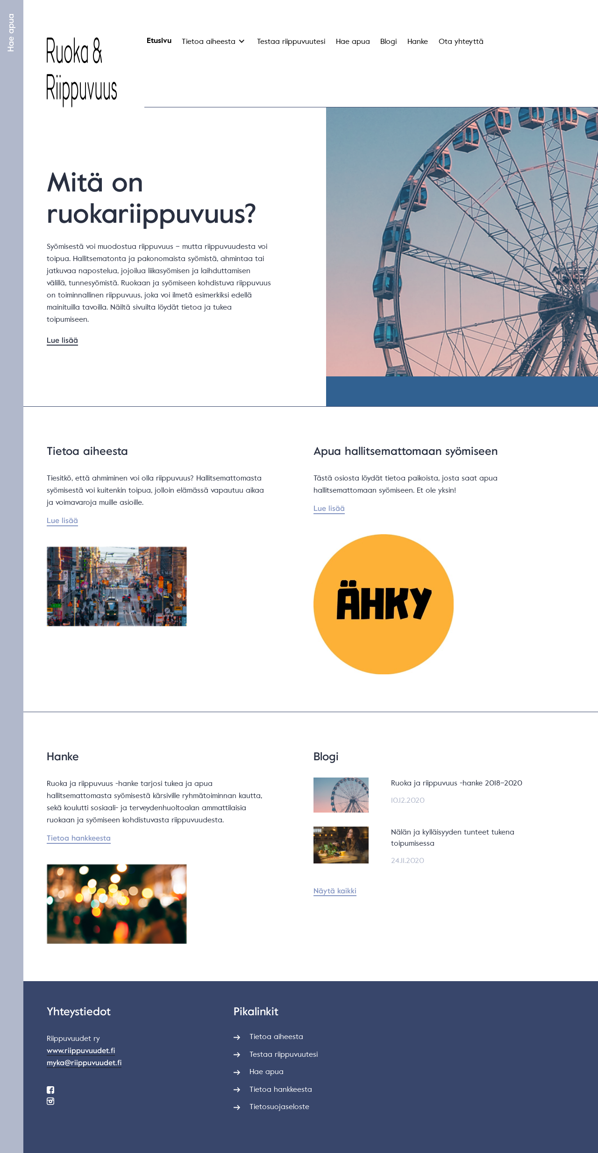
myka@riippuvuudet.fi (84, 1063)
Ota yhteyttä (461, 41)
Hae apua (11, 33)
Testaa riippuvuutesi (291, 41)
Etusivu (159, 41)
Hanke (417, 41)
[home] (82, 72)
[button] (212, 43)
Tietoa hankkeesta (79, 838)
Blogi (388, 41)
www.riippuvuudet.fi (81, 1051)
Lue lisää (62, 341)
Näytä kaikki (334, 891)
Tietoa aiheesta (208, 41)
